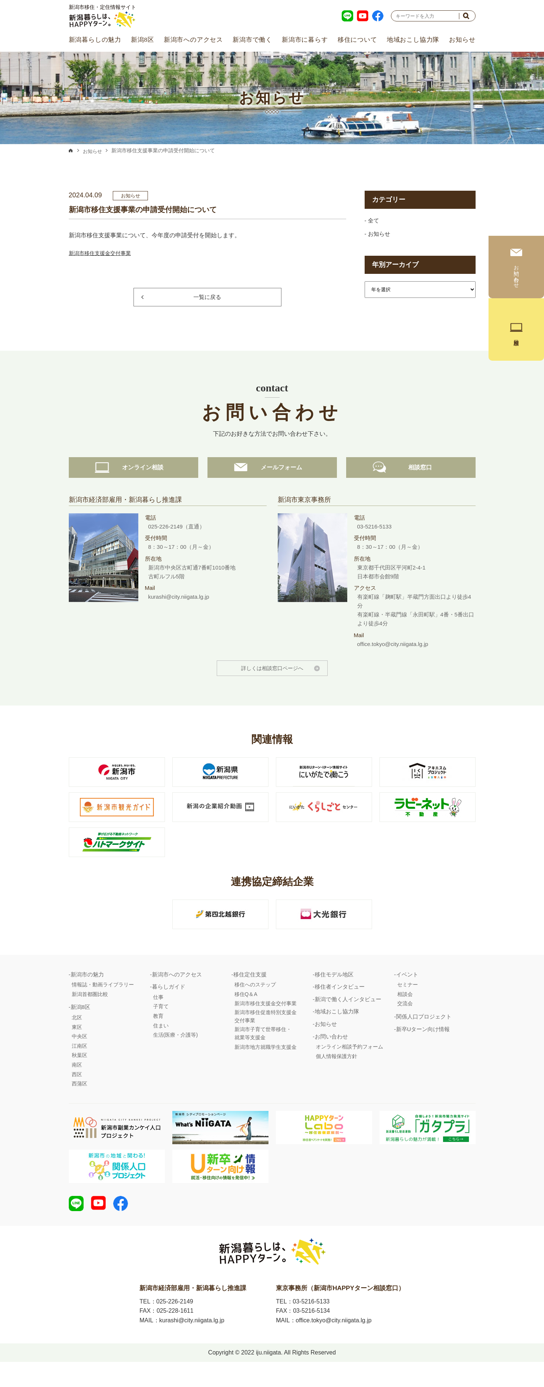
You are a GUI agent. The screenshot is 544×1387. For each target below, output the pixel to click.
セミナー (407, 1004)
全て (374, 221)
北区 (77, 1037)
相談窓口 (411, 487)
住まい (161, 1045)
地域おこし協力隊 (413, 39)
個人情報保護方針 (336, 1076)
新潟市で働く (252, 39)
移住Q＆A (245, 1014)
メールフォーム (272, 487)
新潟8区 (142, 39)
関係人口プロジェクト (424, 1036)
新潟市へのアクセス (193, 39)
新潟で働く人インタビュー (348, 1019)
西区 (77, 1094)
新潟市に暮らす (305, 39)
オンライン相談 (133, 487)
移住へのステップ (255, 1004)
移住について (357, 39)
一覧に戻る (207, 297)
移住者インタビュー (340, 1006)
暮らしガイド (168, 1006)
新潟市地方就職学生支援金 (265, 1067)
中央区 (79, 1056)
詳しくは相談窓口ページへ (272, 688)
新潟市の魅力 (87, 994)
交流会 (405, 1023)
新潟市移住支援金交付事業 (104, 253)
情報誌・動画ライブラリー (103, 1004)
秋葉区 (79, 1075)
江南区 (79, 1066)
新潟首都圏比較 (90, 1014)
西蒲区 (79, 1103)
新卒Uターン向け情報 (423, 1049)
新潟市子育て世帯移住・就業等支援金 (262, 1053)
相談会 (405, 1014)
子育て (161, 1026)
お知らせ (462, 39)
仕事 (158, 1017)
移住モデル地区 (334, 994)
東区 (77, 1047)
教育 (158, 1036)
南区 (77, 1085)
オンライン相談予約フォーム (349, 1067)
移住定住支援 (250, 994)
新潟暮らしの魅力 (95, 39)
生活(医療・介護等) (175, 1055)
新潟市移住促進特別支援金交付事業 (265, 1036)
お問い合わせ (331, 1056)
